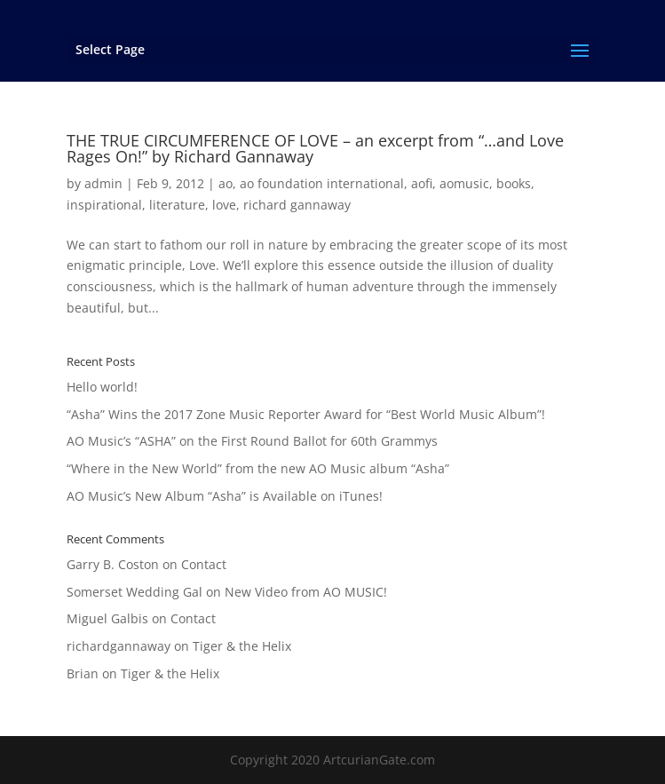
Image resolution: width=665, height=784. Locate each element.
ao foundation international (322, 183)
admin (103, 183)
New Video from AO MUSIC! (306, 591)
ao (225, 183)
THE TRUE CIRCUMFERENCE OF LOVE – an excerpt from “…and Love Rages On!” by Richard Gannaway (315, 148)
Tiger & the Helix (242, 645)
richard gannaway (297, 204)
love (224, 204)
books (513, 183)
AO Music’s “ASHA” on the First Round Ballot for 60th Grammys (252, 440)
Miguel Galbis (107, 618)
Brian (83, 673)
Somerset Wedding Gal (134, 591)
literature (177, 204)
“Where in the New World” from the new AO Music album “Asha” (258, 468)
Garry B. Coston (113, 564)
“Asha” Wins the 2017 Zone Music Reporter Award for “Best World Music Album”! (306, 414)
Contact (203, 564)
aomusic (464, 183)
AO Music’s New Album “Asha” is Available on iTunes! (225, 495)
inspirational (104, 204)
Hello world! (102, 386)
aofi (421, 183)
